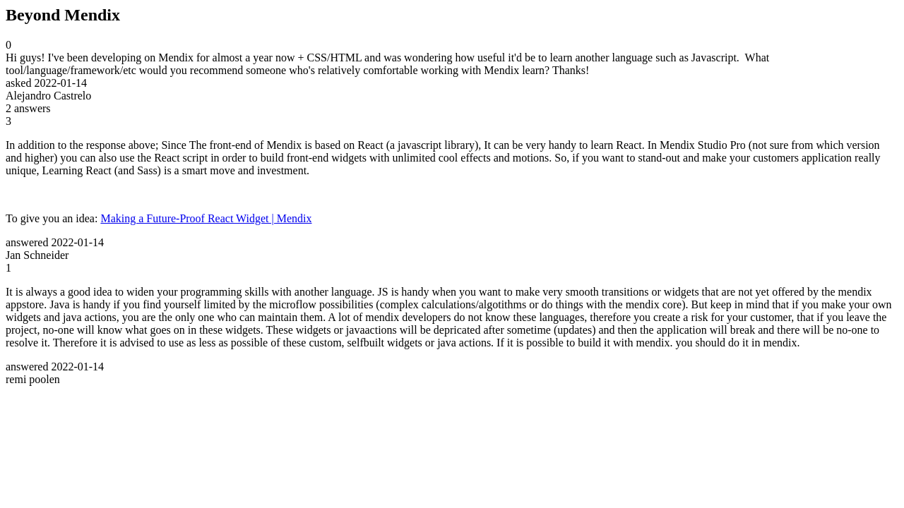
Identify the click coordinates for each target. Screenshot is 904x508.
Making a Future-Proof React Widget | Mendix (205, 218)
